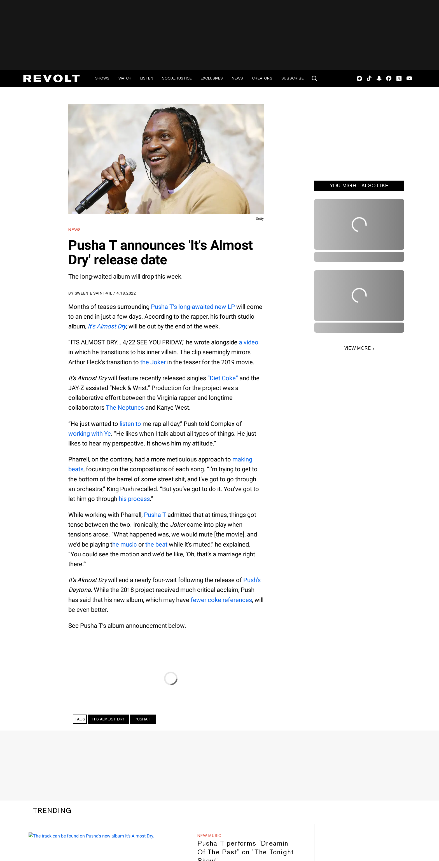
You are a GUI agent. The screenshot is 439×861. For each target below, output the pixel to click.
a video (248, 342)
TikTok (369, 78)
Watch (124, 78)
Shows (102, 78)
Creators (262, 78)
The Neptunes (125, 407)
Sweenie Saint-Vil (94, 293)
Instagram (359, 78)
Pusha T (155, 514)
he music (124, 544)
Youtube (409, 79)
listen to (130, 423)
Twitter (399, 78)
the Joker (153, 362)
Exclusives (212, 78)
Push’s (252, 580)
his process (134, 498)
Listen (146, 78)
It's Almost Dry (108, 719)
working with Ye (89, 433)
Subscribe (292, 78)
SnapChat (379, 78)
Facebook (388, 78)
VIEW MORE (357, 348)
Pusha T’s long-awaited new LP (193, 306)
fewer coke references (221, 599)
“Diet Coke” (222, 378)
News (237, 78)
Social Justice (177, 78)
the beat (156, 544)
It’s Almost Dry (107, 326)
